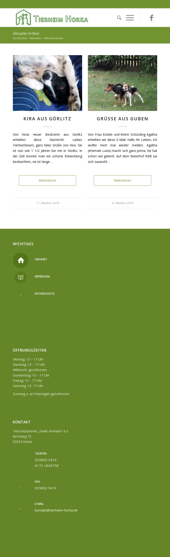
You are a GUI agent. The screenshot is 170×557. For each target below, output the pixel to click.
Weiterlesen (47, 180)
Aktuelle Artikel (26, 33)
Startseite (35, 38)
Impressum (42, 276)
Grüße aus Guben (122, 119)
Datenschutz (45, 294)
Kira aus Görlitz (47, 119)
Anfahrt (41, 259)
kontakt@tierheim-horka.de (56, 510)
